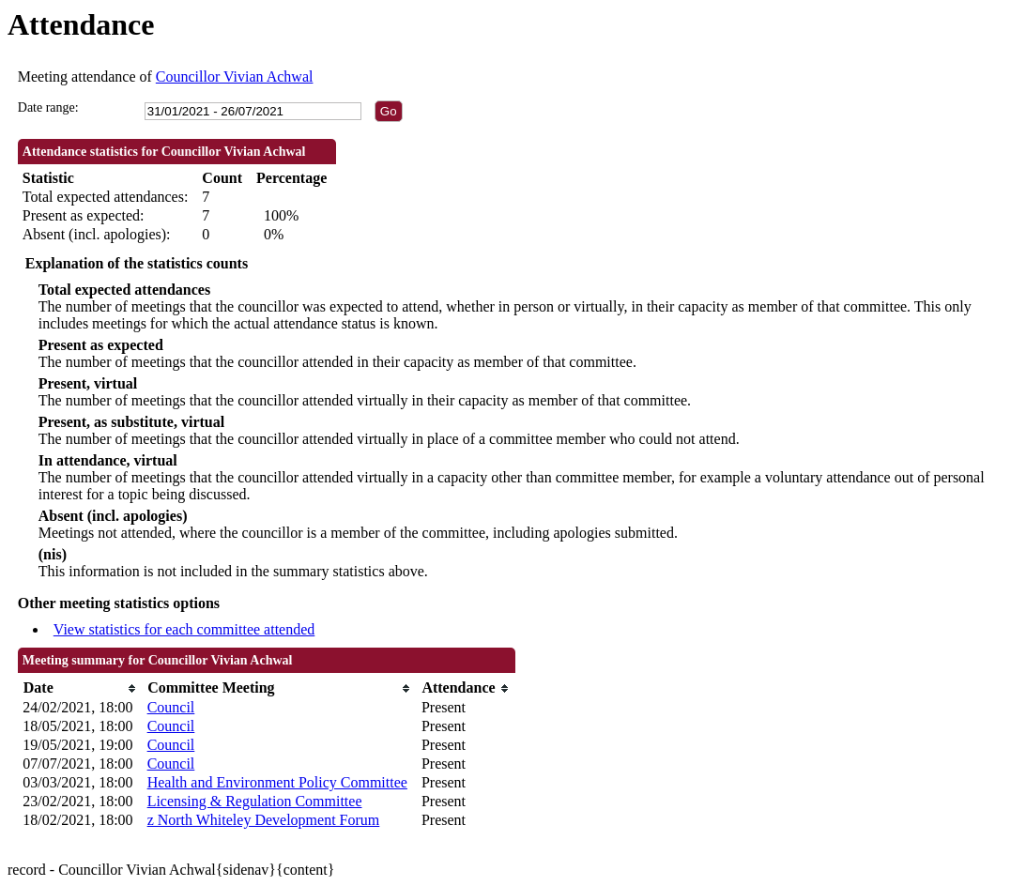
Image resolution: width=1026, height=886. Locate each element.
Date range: (48, 107)
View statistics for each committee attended (184, 629)
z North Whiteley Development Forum (263, 820)
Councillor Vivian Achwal (235, 76)
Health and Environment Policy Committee (277, 782)
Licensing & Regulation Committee (254, 801)
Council (171, 707)
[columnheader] (80, 688)
